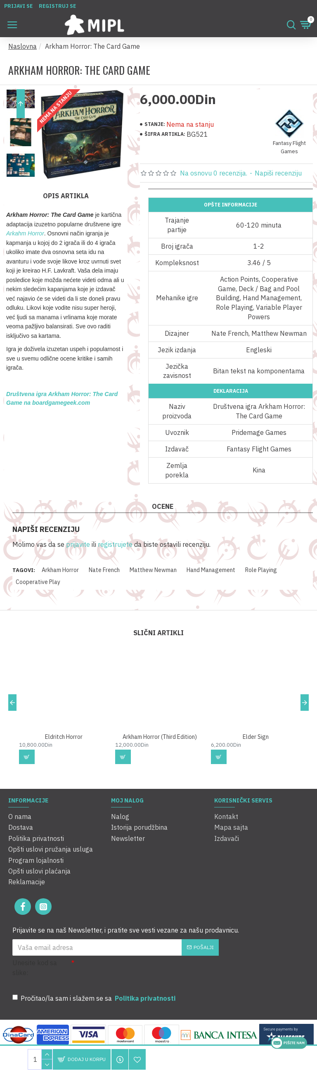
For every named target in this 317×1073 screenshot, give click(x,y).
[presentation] (132, 973)
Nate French (104, 570)
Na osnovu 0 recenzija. (213, 173)
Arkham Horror (60, 570)
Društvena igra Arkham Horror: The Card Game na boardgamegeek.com (62, 398)
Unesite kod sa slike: (34, 968)
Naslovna (22, 46)
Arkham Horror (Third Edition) (160, 743)
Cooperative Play (38, 582)
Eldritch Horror (64, 743)
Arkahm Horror (25, 233)
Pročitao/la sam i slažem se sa (94, 998)
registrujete (115, 544)
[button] (21, 167)
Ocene (162, 506)
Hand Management (211, 570)
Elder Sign (256, 743)
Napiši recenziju (278, 173)
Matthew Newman (153, 570)
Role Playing (261, 570)
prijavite (78, 544)
